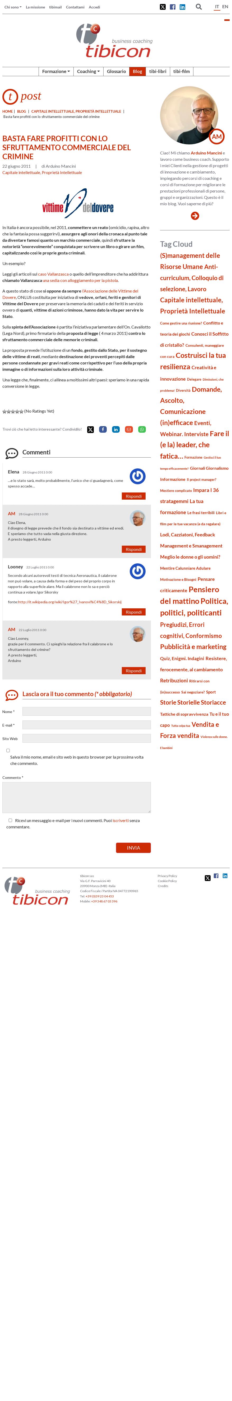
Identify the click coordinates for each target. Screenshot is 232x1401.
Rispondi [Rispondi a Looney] (134, 611)
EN (225, 6)
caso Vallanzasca (53, 273)
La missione (35, 7)
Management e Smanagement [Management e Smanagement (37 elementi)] (191, 546)
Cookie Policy (167, 881)
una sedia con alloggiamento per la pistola (80, 280)
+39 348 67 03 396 (104, 901)
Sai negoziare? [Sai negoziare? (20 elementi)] (193, 692)
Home (7, 111)
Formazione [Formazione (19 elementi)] (193, 457)
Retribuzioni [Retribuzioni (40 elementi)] (174, 680)
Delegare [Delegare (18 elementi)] (194, 379)
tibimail (55, 7)
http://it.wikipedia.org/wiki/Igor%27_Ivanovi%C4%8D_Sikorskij (70, 602)
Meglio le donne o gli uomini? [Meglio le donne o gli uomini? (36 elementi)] (190, 557)
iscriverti (121, 820)
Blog (137, 71)
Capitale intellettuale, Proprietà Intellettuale (76, 111)
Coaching (86, 71)
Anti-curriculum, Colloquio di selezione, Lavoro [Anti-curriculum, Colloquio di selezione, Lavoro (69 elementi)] (192, 278)
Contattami (75, 7)
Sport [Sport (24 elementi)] (211, 692)
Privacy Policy (167, 876)
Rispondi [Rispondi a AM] (134, 549)
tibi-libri (157, 71)
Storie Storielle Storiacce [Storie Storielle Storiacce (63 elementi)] (193, 702)
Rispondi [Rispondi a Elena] (134, 496)
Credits (163, 886)
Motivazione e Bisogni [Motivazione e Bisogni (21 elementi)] (178, 579)
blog (21, 111)
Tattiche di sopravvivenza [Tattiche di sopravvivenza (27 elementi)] (184, 714)
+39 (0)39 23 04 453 (100, 896)
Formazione (54, 71)
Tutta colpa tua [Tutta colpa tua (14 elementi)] (180, 725)
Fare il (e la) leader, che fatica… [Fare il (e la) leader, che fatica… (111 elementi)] (194, 444)
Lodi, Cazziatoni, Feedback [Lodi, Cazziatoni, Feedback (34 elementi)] (187, 534)
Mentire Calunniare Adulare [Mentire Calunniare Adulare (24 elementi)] (185, 568)
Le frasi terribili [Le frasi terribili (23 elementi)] (201, 512)
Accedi (94, 7)
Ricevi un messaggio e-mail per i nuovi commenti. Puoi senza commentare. (73, 823)
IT (217, 6)
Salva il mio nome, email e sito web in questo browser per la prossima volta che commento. (76, 760)
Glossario (116, 71)
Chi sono (11, 7)
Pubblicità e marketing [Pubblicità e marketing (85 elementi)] (193, 646)
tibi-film (181, 71)
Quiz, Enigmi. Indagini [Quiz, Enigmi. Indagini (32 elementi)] (182, 658)
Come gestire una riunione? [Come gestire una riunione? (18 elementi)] (181, 323)
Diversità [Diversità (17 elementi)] (183, 391)
